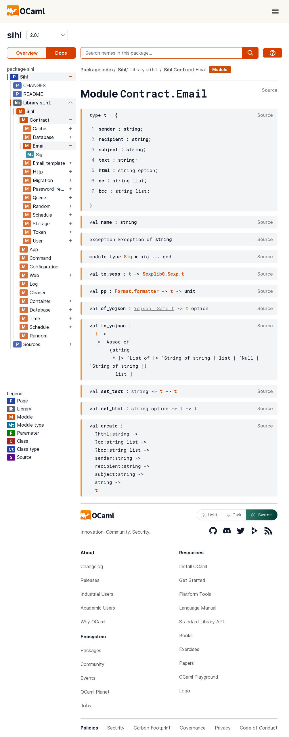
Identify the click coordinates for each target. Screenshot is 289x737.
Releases (90, 580)
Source (269, 90)
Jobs (86, 706)
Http (38, 172)
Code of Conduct (258, 728)
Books (186, 635)
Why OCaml (93, 622)
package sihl (20, 69)
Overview (27, 53)
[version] (47, 35)
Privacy (223, 728)
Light (209, 514)
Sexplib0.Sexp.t (163, 274)
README (33, 94)
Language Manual (197, 608)
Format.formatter (137, 291)
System (262, 515)
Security (116, 728)
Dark (234, 514)
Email (39, 146)
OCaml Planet (95, 692)
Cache (39, 128)
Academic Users (98, 608)
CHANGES (34, 85)
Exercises (189, 649)
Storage (41, 223)
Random (42, 206)
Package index (97, 69)
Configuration (44, 267)
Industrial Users (97, 594)
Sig (39, 154)
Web (34, 275)
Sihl (24, 77)
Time (35, 318)
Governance (193, 728)
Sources (31, 344)
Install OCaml (193, 566)
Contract (39, 120)
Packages (91, 650)
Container (40, 301)
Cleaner (37, 292)
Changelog (92, 566)
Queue (39, 198)
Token (39, 232)
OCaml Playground (198, 677)
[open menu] (275, 11)
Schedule (42, 215)
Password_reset (50, 189)
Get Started (192, 580)
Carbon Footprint (152, 728)
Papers (186, 663)
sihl (14, 35)
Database (43, 137)
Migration (43, 180)
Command (40, 258)
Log (34, 284)
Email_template (49, 163)
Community (92, 664)
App (34, 249)
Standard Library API (201, 622)
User (38, 241)
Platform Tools (195, 594)
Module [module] (219, 69)
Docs (61, 53)
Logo (184, 691)
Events (88, 678)
